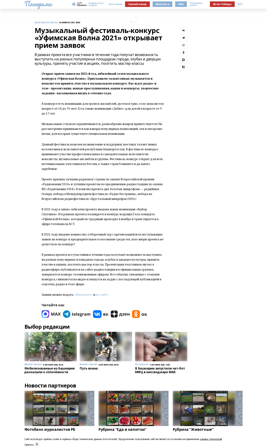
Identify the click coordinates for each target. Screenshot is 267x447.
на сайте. (102, 295)
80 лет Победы (222, 4)
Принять (29, 444)
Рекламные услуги (196, 4)
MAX (181, 4)
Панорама (38, 3)
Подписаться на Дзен (96, 4)
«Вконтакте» (83, 295)
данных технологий (211, 439)
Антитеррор (115, 4)
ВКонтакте (162, 4)
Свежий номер (137, 4)
